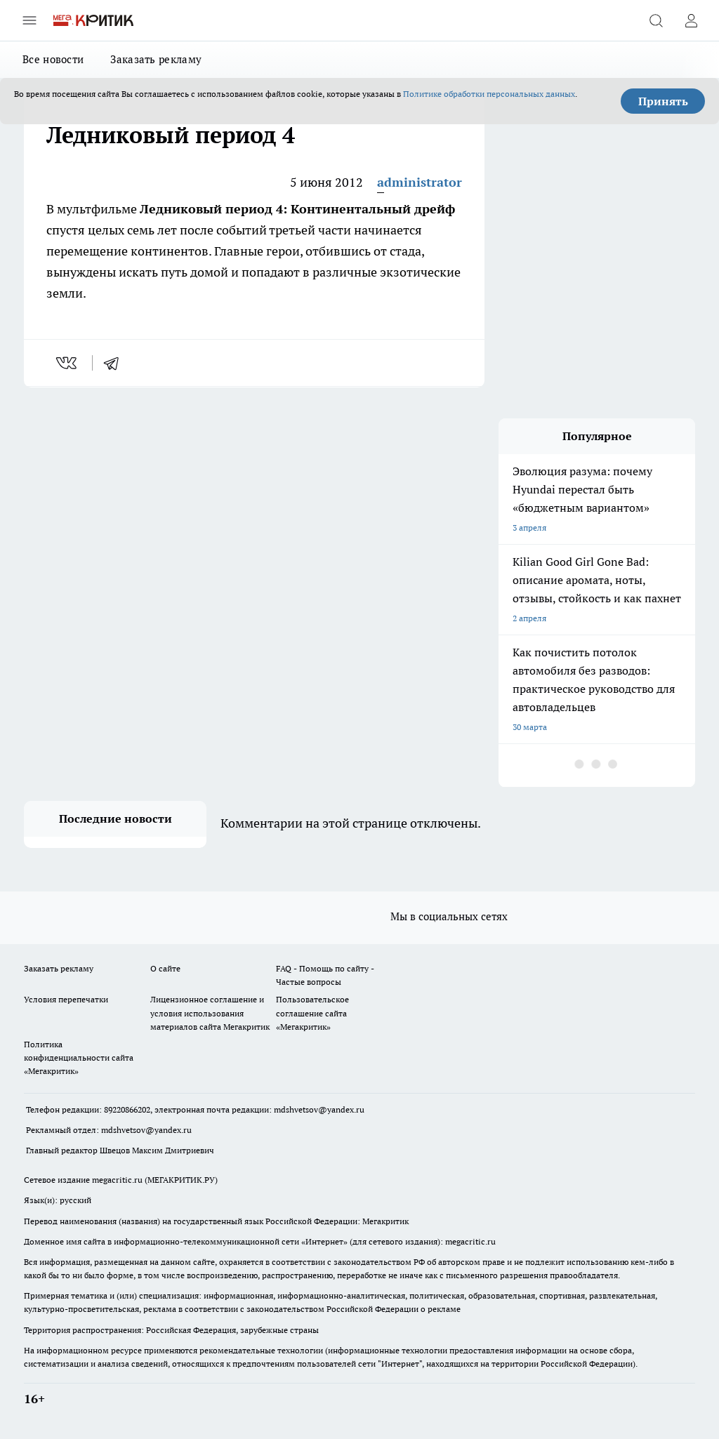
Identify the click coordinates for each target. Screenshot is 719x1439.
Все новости (53, 59)
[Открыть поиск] (656, 20)
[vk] (67, 363)
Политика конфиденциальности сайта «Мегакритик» (78, 1057)
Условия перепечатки (66, 999)
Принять (663, 101)
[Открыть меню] (29, 20)
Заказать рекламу (156, 59)
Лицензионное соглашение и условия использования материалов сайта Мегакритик (210, 1012)
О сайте (165, 968)
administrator (419, 182)
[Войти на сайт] (691, 20)
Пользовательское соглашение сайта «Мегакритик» (312, 1012)
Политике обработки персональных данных (489, 93)
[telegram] (116, 363)
